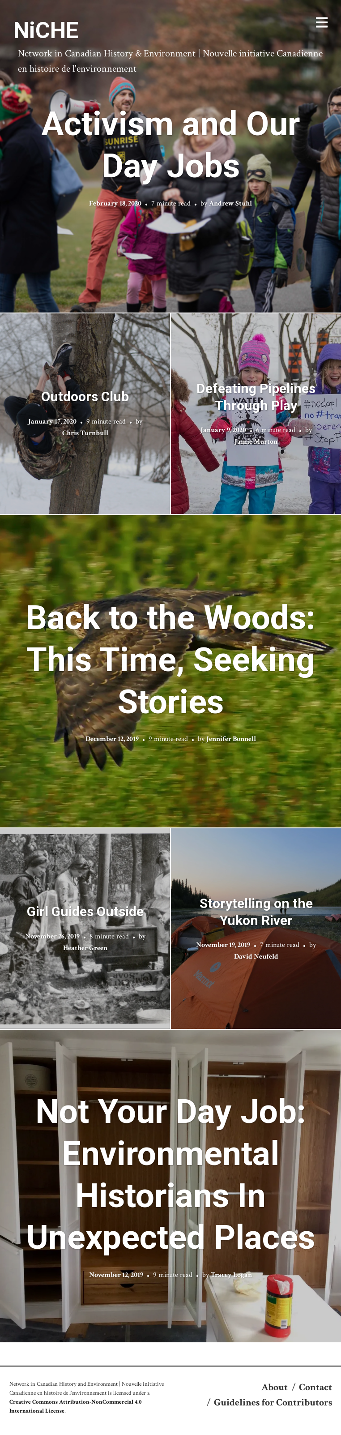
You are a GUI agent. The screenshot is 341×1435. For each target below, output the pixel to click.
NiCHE (45, 30)
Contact (315, 1387)
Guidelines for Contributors (273, 1402)
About (274, 1387)
